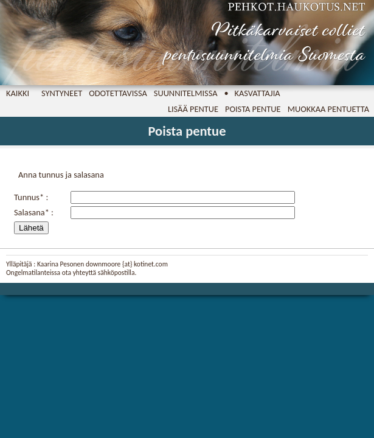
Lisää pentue (193, 108)
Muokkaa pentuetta (328, 108)
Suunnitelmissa (186, 93)
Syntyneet (61, 93)
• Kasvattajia (252, 93)
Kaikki (17, 93)
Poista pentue (253, 108)
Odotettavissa (118, 93)
